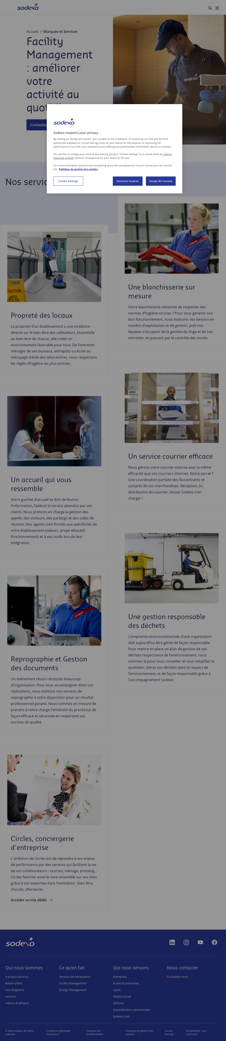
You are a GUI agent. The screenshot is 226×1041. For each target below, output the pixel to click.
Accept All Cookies (160, 181)
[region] (114, 148)
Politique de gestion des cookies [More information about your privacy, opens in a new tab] (78, 169)
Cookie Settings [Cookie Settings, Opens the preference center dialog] (68, 181)
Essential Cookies (128, 181)
